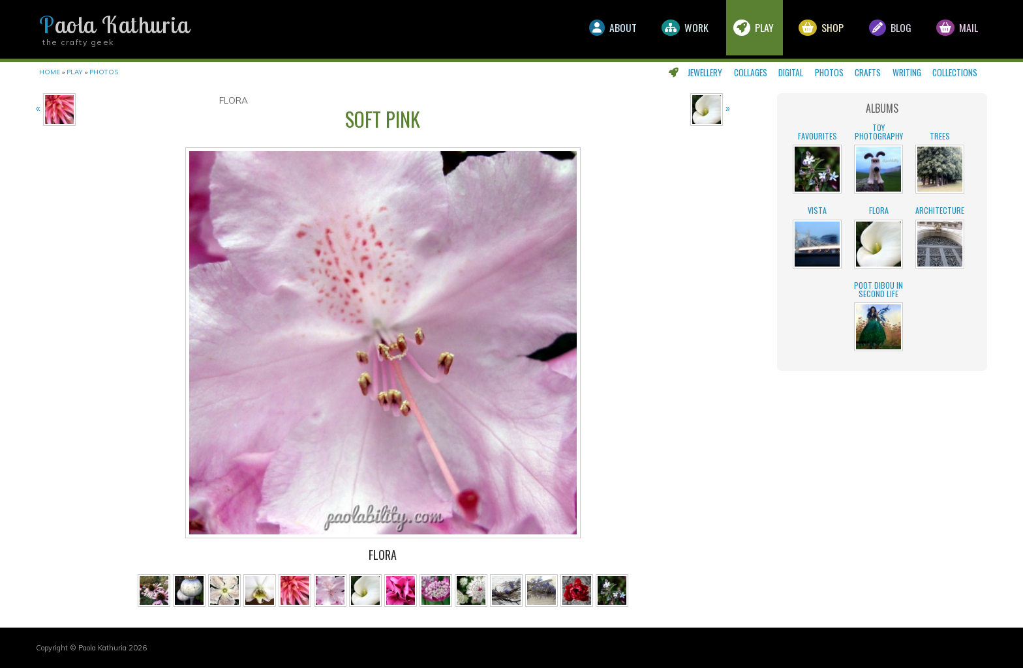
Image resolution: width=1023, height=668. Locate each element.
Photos (829, 72)
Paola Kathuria (114, 24)
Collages (750, 72)
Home (49, 72)
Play (749, 29)
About (606, 29)
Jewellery (705, 72)
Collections (954, 72)
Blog (888, 29)
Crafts (868, 72)
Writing (907, 72)
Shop (818, 29)
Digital (790, 72)
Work (679, 29)
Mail (956, 29)
